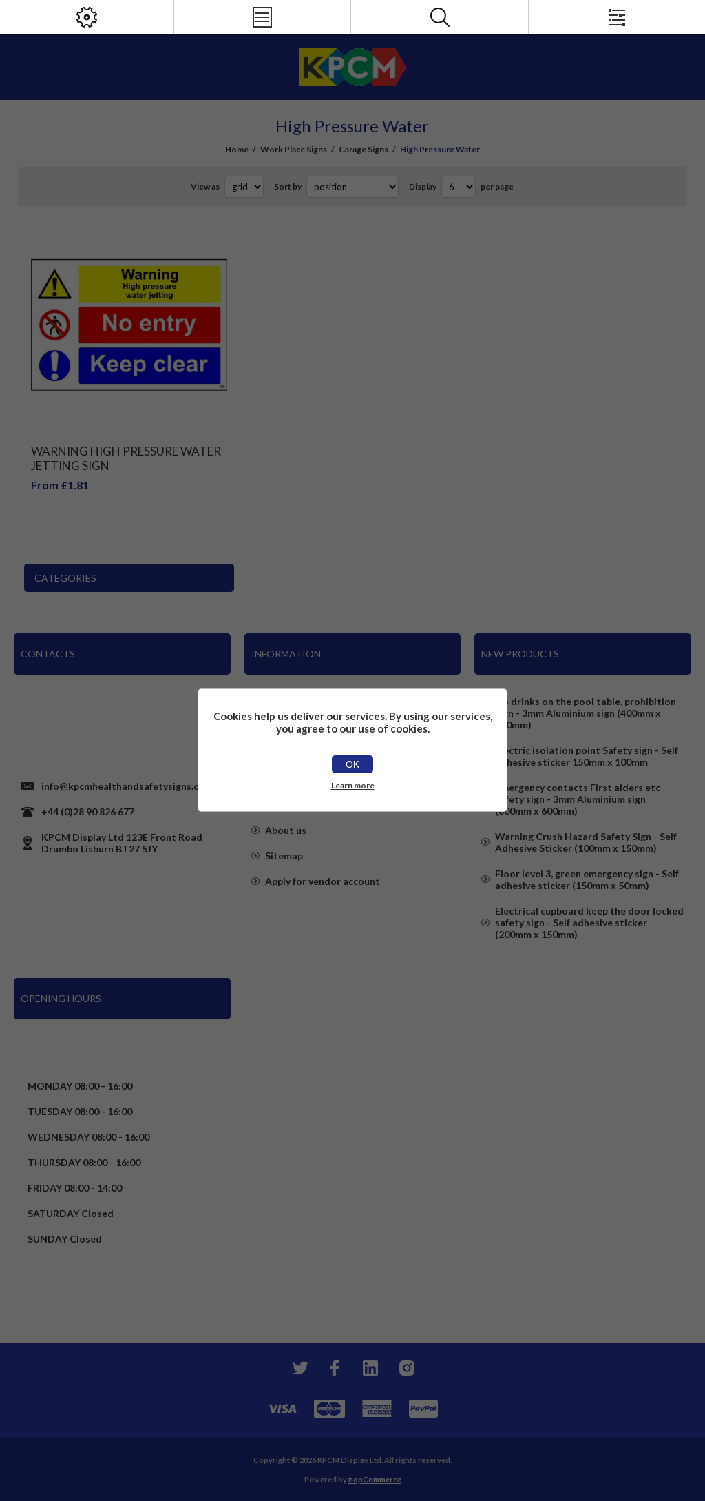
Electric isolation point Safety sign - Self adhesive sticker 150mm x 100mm (586, 756)
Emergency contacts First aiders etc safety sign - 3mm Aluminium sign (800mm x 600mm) (577, 799)
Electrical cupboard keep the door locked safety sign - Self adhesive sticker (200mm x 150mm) (589, 922)
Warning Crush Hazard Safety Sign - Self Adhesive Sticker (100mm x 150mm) (586, 842)
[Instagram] (406, 1368)
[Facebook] (335, 1368)
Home (237, 149)
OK (352, 764)
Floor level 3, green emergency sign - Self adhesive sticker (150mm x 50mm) (587, 879)
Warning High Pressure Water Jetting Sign (126, 458)
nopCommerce (374, 1479)
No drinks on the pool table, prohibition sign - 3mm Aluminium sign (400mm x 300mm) (585, 713)
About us (285, 830)
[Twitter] (299, 1368)
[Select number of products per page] (458, 187)
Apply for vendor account (322, 881)
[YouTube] (370, 1368)
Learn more (353, 785)
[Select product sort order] (352, 187)
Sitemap (284, 855)
